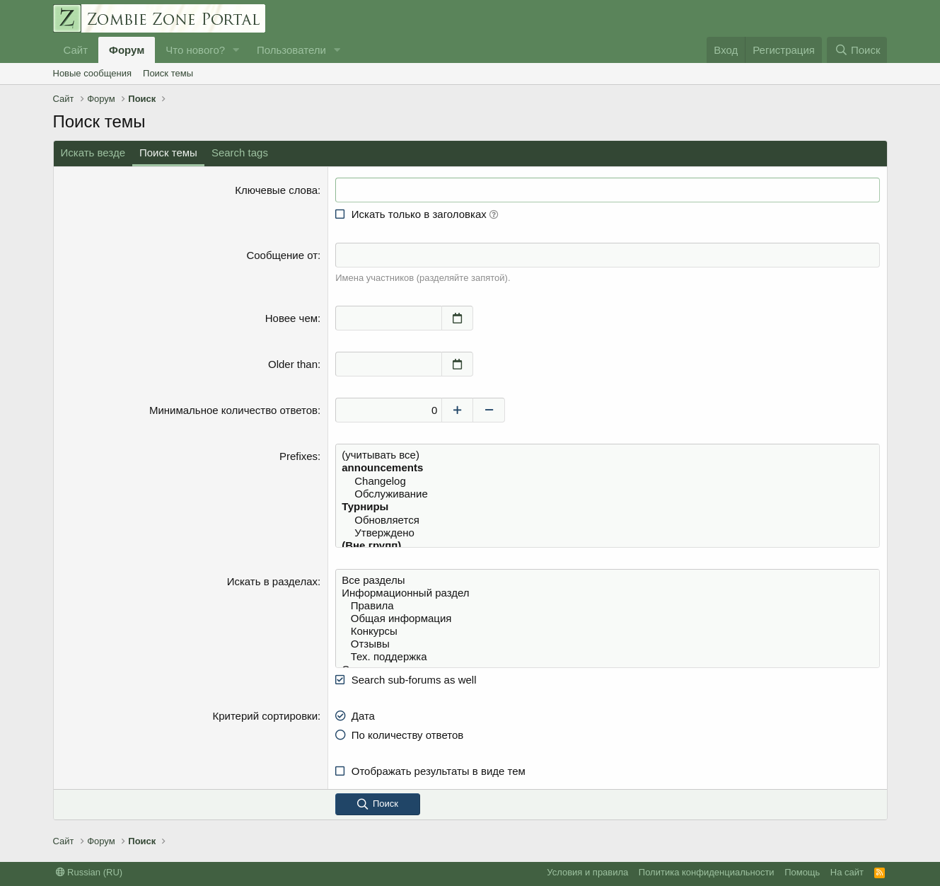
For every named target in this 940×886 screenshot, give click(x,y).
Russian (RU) (89, 872)
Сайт (76, 50)
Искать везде (93, 152)
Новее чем (291, 318)
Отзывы (607, 644)
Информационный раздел (607, 593)
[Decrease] (489, 410)
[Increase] (457, 410)
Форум (126, 50)
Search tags (239, 152)
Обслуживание (607, 494)
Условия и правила (587, 872)
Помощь (802, 872)
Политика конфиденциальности (706, 872)
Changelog (607, 481)
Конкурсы (607, 631)
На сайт (847, 872)
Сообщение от (282, 255)
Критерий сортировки (265, 716)
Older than (293, 364)
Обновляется (607, 520)
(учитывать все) (607, 455)
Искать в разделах (272, 581)
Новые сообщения (92, 73)
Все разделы (607, 580)
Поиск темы (168, 73)
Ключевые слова (276, 190)
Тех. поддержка (607, 656)
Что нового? (195, 50)
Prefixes (298, 456)
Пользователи (291, 50)
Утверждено (607, 533)
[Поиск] (857, 50)
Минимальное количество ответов (233, 410)
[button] (236, 50)
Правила (607, 605)
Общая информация (607, 618)
